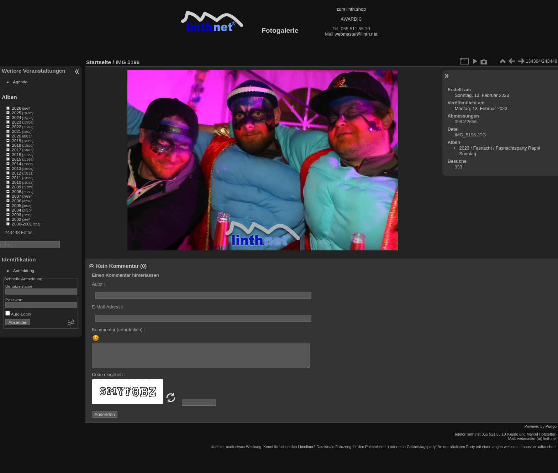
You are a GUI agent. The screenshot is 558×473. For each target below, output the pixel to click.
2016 (16, 154)
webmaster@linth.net (356, 34)
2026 (16, 108)
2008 (16, 191)
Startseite (98, 62)
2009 (16, 186)
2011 (16, 177)
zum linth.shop (351, 9)
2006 (16, 200)
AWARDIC (351, 19)
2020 (16, 136)
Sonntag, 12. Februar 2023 (482, 95)
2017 (16, 149)
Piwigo (551, 426)
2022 (16, 126)
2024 (16, 117)
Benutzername (19, 286)
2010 (16, 182)
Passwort (13, 299)
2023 (16, 122)
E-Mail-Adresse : (109, 307)
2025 (16, 112)
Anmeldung (24, 270)
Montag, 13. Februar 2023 (481, 108)
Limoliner (305, 447)
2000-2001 (22, 224)
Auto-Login (18, 314)
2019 (16, 140)
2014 (16, 163)
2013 (16, 168)
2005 (16, 205)
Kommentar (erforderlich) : (118, 329)
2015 (16, 159)
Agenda (20, 81)
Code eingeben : (108, 374)
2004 (16, 210)
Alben (9, 97)
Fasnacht (482, 148)
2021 (16, 131)
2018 (16, 145)
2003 (16, 214)
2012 (16, 173)
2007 (16, 196)
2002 (16, 219)
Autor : (98, 284)
